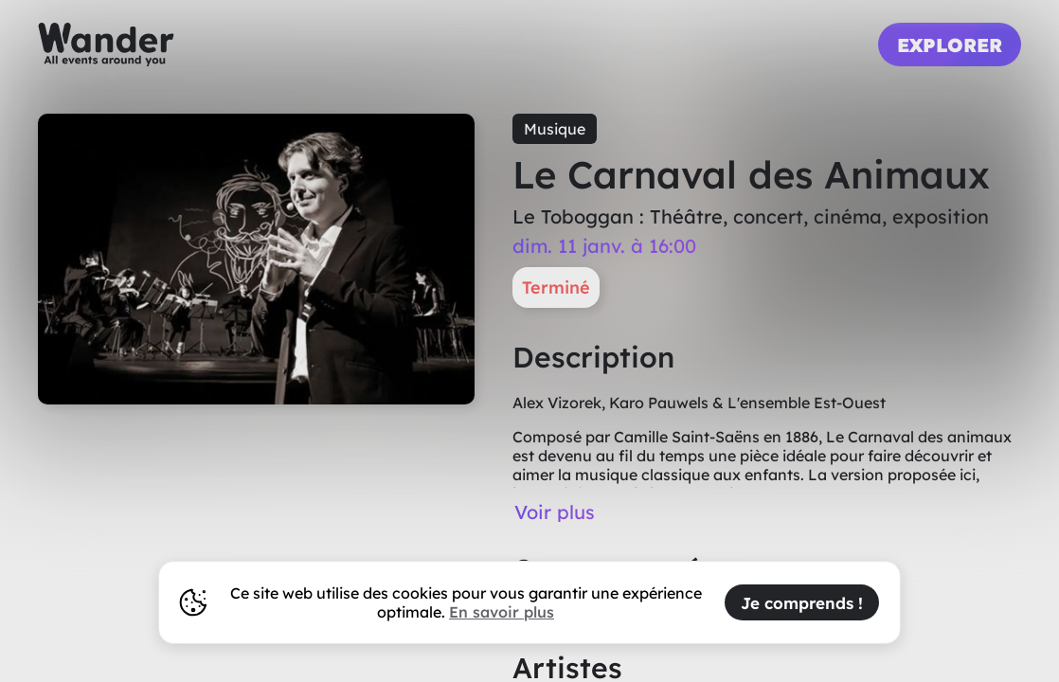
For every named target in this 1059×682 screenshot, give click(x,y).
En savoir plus (501, 611)
